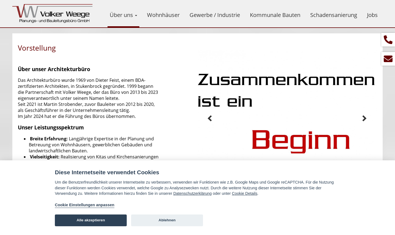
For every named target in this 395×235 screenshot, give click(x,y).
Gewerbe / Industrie (215, 15)
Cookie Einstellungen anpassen (84, 205)
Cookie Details (244, 193)
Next (364, 118)
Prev (210, 118)
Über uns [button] (123, 15)
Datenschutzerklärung (192, 193)
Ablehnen (167, 220)
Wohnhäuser (163, 15)
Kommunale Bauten (275, 15)
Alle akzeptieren (91, 220)
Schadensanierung (333, 15)
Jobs (372, 15)
